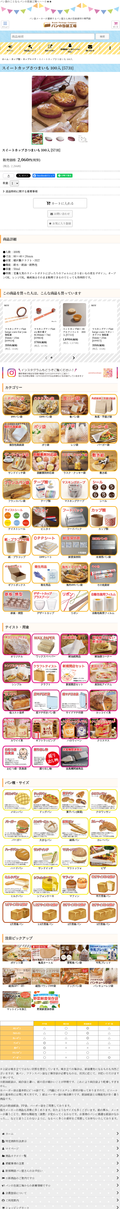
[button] (5, 25)
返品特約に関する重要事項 (20, 191)
